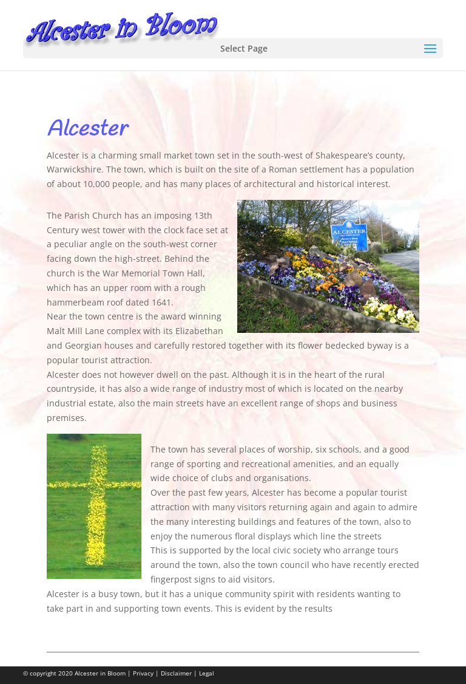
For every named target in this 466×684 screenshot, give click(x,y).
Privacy (143, 673)
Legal (206, 673)
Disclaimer (176, 673)
